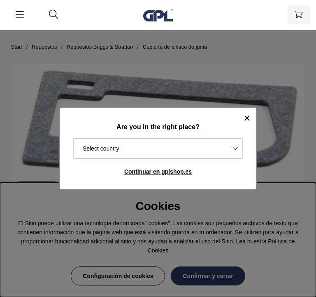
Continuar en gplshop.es (158, 171)
